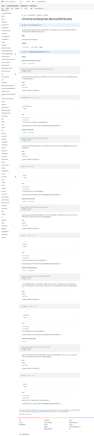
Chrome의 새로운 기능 (41, 1)
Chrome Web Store (39, 8)
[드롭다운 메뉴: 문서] (23, 1)
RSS (70, 428)
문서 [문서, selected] (21, 1)
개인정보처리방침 (25, 434)
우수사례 (28, 1)
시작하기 (7, 8)
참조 (25, 8)
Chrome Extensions (13, 6)
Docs (3, 6)
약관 (20, 434)
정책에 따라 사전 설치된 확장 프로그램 (37, 51)
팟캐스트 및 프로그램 (48, 428)
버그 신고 (21, 422)
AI (21, 8)
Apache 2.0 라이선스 (72, 410)
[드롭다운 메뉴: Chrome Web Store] (44, 8)
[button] (8, 191)
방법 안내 (17, 8)
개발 (12, 8)
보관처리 (45, 426)
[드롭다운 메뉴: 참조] (27, 8)
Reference (33, 6)
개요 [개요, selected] (2, 8)
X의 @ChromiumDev (73, 422)
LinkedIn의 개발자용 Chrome (75, 426)
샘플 (31, 8)
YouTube (71, 424)
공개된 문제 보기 (22, 424)
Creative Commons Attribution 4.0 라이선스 (43, 410)
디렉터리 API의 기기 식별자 (67, 355)
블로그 (33, 1)
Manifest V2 (24, 6)
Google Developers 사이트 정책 (37, 411)
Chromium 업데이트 (48, 422)
